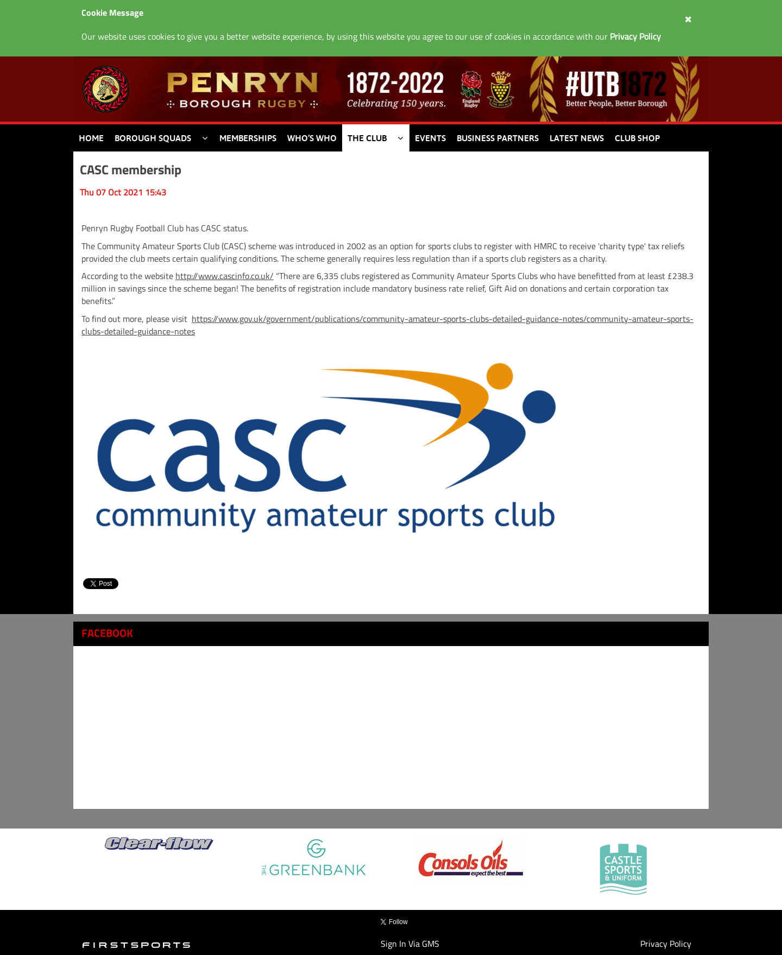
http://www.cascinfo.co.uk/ (224, 275)
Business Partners (498, 137)
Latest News (577, 137)
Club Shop (637, 137)
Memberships (247, 137)
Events (430, 137)
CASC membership (130, 169)
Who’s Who (312, 137)
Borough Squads (153, 137)
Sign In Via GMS (410, 943)
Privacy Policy (665, 943)
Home (91, 137)
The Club (367, 137)
